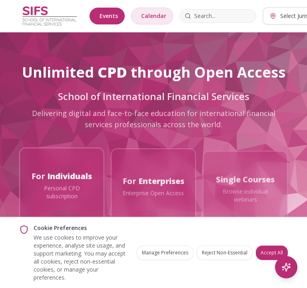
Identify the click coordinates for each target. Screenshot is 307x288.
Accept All (272, 252)
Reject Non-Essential (224, 252)
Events (109, 16)
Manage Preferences (165, 252)
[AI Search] (286, 267)
